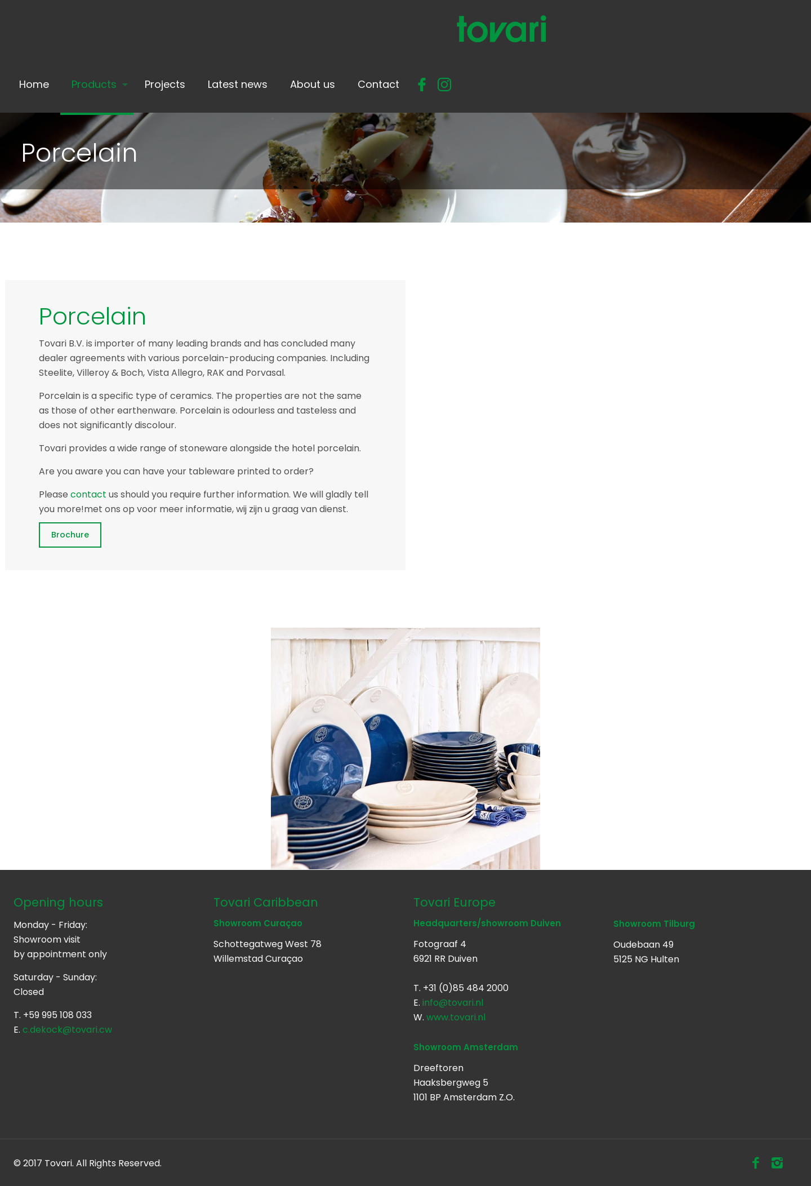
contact (88, 494)
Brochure (70, 534)
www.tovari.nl (455, 1017)
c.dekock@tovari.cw (67, 1029)
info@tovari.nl (452, 1002)
